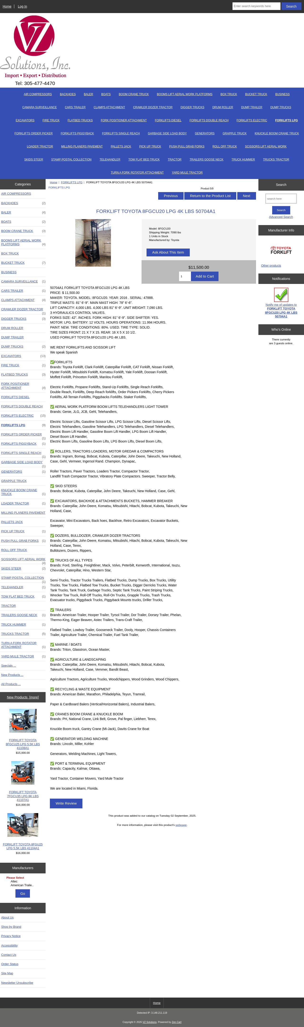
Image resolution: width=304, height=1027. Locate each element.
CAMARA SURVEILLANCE (39, 107)
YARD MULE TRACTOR (187, 172)
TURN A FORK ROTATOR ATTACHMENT (137, 172)
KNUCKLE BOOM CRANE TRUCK (277, 133)
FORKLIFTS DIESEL (168, 120)
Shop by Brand (11, 926)
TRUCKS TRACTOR (276, 159)
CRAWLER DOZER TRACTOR (153, 107)
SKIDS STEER (33, 159)
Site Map (7, 973)
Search (281, 185)
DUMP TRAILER (251, 107)
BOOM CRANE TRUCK (134, 94)
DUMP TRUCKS (280, 107)
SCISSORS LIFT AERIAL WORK (265, 146)
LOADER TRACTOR (40, 146)
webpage (181, 824)
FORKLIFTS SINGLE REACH (121, 133)
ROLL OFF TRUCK (225, 146)
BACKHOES (68, 94)
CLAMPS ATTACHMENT (109, 107)
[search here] (281, 198)
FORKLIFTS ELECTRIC (252, 120)
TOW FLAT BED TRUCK (144, 159)
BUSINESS (282, 94)
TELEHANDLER (110, 159)
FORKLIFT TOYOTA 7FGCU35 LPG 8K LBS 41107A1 (22, 781)
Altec (23, 881)
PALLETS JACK (121, 146)
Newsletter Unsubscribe (17, 983)
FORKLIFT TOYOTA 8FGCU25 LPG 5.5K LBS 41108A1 (23, 729)
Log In (22, 6)
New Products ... (12, 675)
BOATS (106, 94)
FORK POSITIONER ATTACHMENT (124, 120)
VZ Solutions (149, 1022)
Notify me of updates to (281, 303)
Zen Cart (176, 1022)
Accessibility (9, 945)
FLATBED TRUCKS (80, 120)
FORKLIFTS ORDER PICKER (33, 133)
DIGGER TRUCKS (192, 107)
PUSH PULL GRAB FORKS (186, 146)
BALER (88, 94)
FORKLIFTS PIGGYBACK (77, 133)
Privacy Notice (10, 936)
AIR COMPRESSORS (38, 94)
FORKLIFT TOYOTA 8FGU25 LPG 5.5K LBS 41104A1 (23, 831)
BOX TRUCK (228, 94)
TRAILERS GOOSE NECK (206, 159)
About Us (7, 917)
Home (7, 6)
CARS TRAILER (75, 107)
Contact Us (8, 954)
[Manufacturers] (23, 882)
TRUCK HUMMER (243, 159)
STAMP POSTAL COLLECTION (71, 159)
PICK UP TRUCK (150, 146)
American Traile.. (23, 885)
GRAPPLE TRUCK (235, 133)
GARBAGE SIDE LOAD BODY (167, 133)
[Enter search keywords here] (256, 6)
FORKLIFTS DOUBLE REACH (209, 120)
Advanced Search (281, 217)
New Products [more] (23, 697)
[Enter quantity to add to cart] (185, 276)
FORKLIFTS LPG (71, 182)
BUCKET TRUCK (256, 94)
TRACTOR (174, 159)
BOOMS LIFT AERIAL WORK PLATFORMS (185, 94)
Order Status (9, 964)
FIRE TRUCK (51, 120)
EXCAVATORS (25, 120)
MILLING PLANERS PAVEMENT (82, 146)
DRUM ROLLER (222, 107)
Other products (271, 265)
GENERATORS (204, 133)
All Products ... (11, 684)
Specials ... (8, 665)
